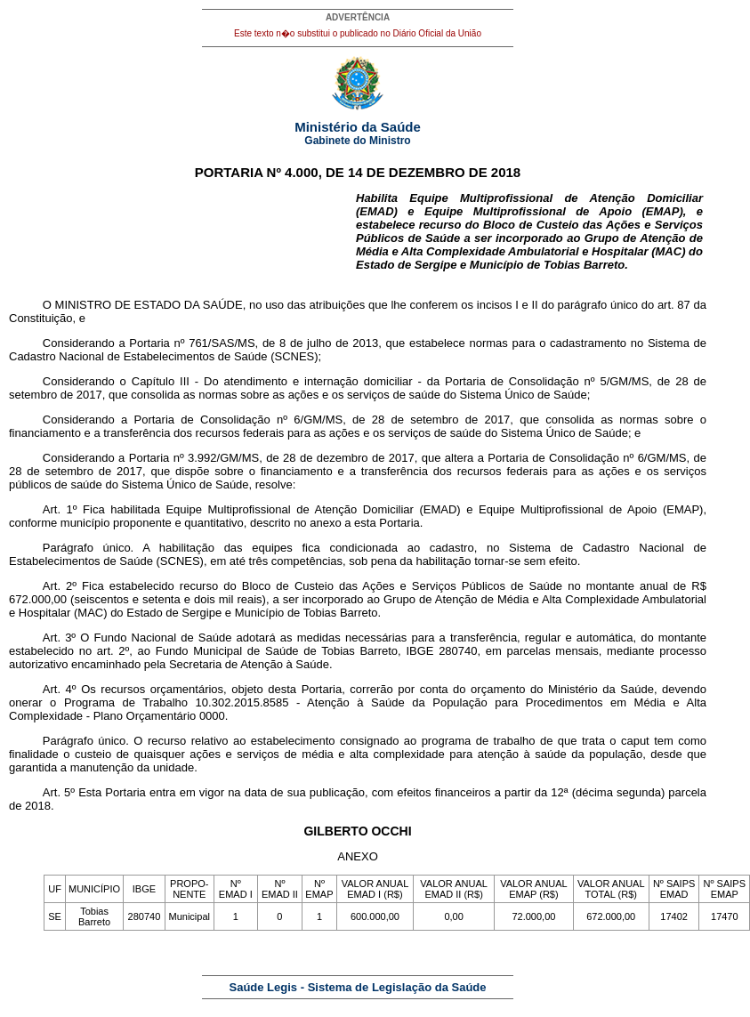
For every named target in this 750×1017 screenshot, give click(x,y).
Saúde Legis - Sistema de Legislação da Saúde (358, 987)
